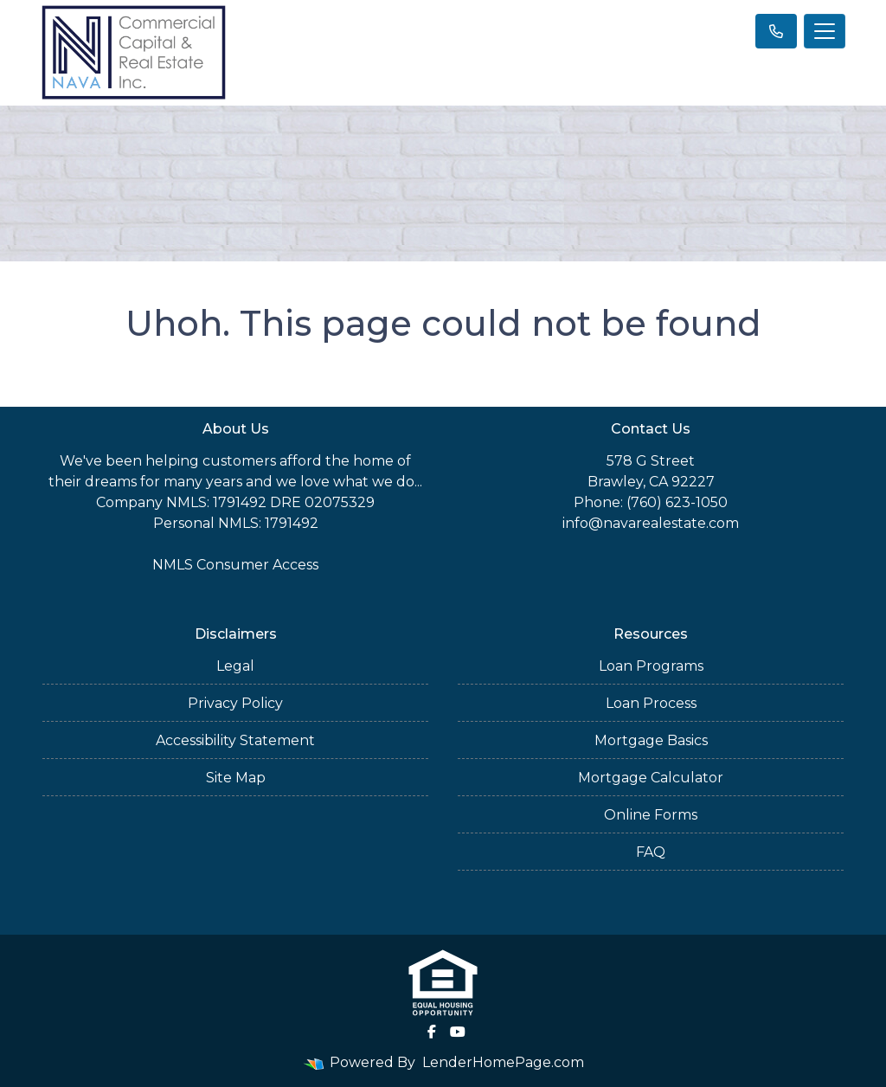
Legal (235, 666)
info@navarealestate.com (650, 523)
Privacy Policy (235, 703)
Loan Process (651, 703)
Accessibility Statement (235, 740)
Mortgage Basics (651, 740)
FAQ (650, 852)
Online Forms (650, 815)
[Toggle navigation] (824, 31)
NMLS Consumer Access (235, 564)
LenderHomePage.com (503, 1062)
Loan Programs (651, 666)
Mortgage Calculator (650, 777)
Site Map (236, 777)
